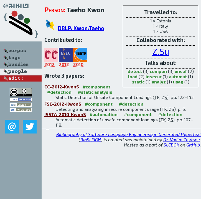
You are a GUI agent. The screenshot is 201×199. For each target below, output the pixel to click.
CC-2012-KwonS (61, 86)
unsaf (181, 71)
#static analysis (95, 92)
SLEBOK (171, 144)
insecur (154, 76)
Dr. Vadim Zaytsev (181, 139)
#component (96, 86)
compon (158, 71)
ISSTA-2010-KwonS (65, 114)
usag (178, 81)
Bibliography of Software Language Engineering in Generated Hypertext (128, 134)
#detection (59, 92)
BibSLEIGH (90, 139)
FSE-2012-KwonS (62, 103)
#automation (104, 114)
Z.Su (160, 51)
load (133, 76)
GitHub (193, 144)
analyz (159, 81)
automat (178, 76)
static (138, 81)
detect (135, 71)
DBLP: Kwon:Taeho (81, 28)
